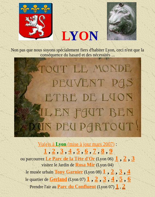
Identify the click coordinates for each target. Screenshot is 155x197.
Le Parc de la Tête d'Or (70, 158)
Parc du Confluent (76, 186)
